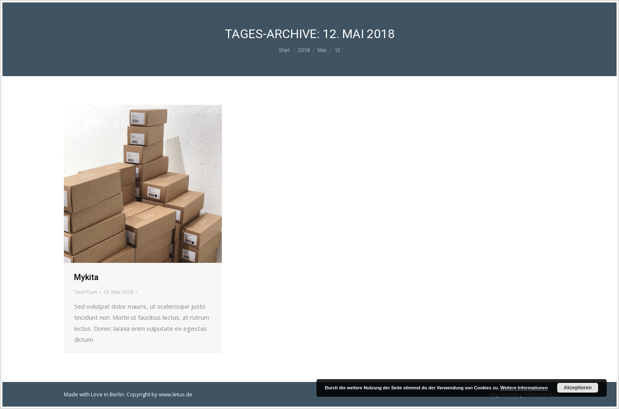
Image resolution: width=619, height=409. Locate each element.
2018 (304, 50)
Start (284, 50)
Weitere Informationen (524, 387)
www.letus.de (175, 394)
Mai (322, 50)
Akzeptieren (578, 388)
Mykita (86, 277)
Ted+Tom (85, 292)
